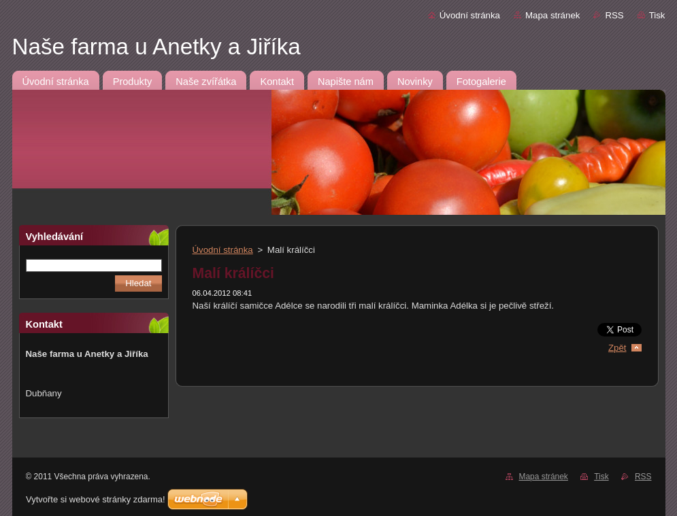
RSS (614, 15)
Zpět (617, 348)
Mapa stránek (552, 15)
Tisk (657, 15)
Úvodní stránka (470, 15)
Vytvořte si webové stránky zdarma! (95, 499)
